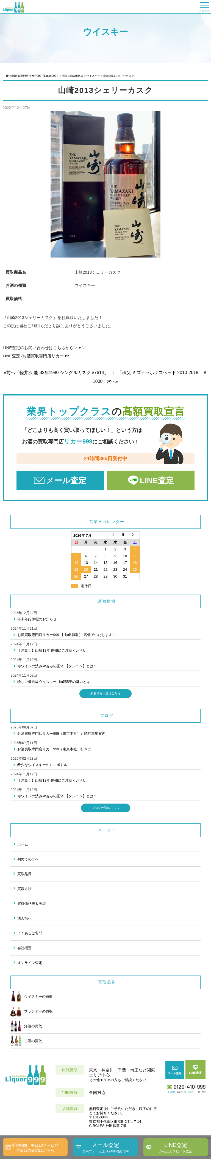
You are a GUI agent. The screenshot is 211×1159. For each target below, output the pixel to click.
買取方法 (24, 889)
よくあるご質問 (29, 933)
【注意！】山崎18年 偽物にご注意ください (52, 650)
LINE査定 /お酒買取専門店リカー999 (37, 356)
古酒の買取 (26, 1040)
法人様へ (24, 918)
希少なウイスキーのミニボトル (42, 765)
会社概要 (24, 948)
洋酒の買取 (26, 1026)
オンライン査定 (29, 963)
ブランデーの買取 (31, 1011)
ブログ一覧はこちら (105, 807)
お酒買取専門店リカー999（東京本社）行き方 (54, 749)
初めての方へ (28, 859)
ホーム (22, 844)
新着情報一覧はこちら (105, 693)
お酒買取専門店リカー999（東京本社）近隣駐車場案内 (61, 733)
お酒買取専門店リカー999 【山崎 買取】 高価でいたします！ (66, 635)
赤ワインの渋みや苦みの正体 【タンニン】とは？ (57, 666)
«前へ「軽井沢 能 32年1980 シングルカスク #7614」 (56, 372)
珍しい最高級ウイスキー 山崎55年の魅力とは (53, 682)
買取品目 (24, 874)
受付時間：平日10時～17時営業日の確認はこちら (35, 1147)
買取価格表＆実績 (31, 903)
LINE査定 (157, 480)
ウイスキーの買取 (31, 996)
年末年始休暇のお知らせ (37, 619)
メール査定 (66, 480)
